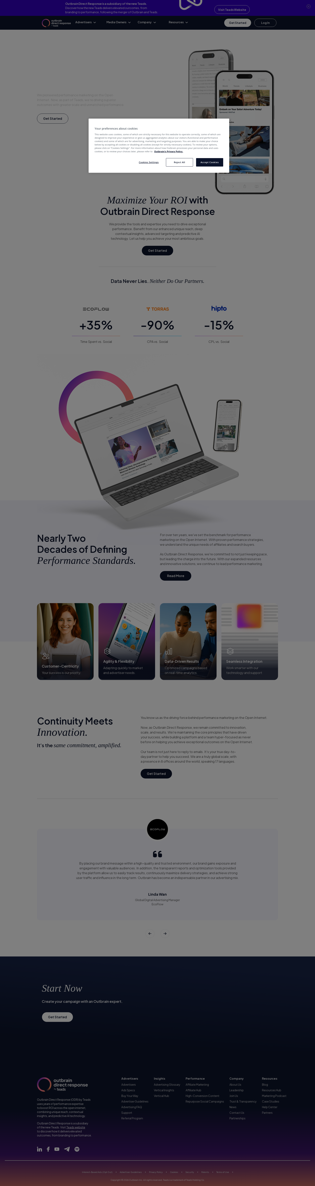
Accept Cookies (209, 162)
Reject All (179, 162)
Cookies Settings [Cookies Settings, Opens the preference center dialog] (149, 162)
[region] (159, 146)
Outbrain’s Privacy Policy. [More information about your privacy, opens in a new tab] (168, 151)
